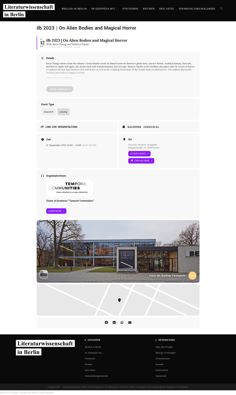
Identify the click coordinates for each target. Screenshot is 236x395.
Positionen (90, 358)
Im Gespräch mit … (94, 353)
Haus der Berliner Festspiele (142, 144)
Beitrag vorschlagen (165, 353)
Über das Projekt (164, 347)
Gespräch (48, 111)
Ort (130, 139)
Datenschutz (162, 370)
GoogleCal (151, 126)
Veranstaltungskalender (96, 376)
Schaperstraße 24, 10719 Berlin (143, 147)
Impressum (161, 376)
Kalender (134, 126)
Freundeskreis (163, 358)
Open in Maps (141, 161)
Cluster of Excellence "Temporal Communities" (70, 201)
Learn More (56, 211)
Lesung (63, 111)
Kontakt (159, 364)
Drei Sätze (90, 370)
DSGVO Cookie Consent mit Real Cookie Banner (26, 392)
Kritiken (88, 364)
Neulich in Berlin (93, 347)
